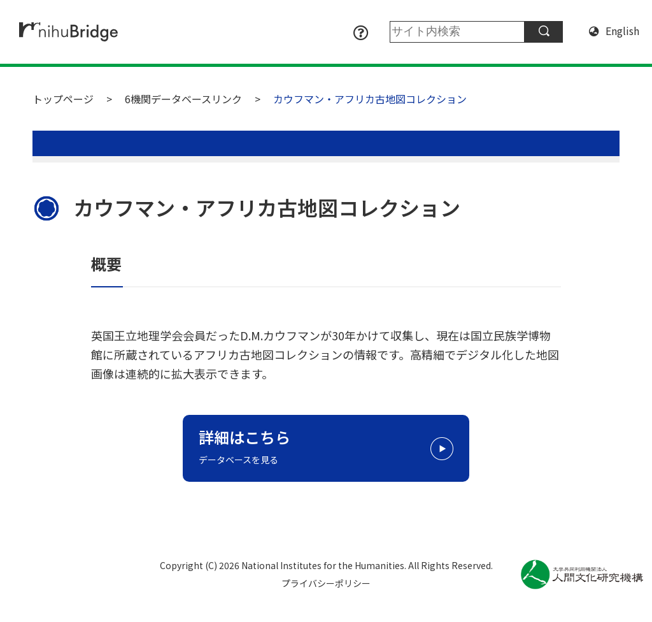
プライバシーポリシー (326, 583)
